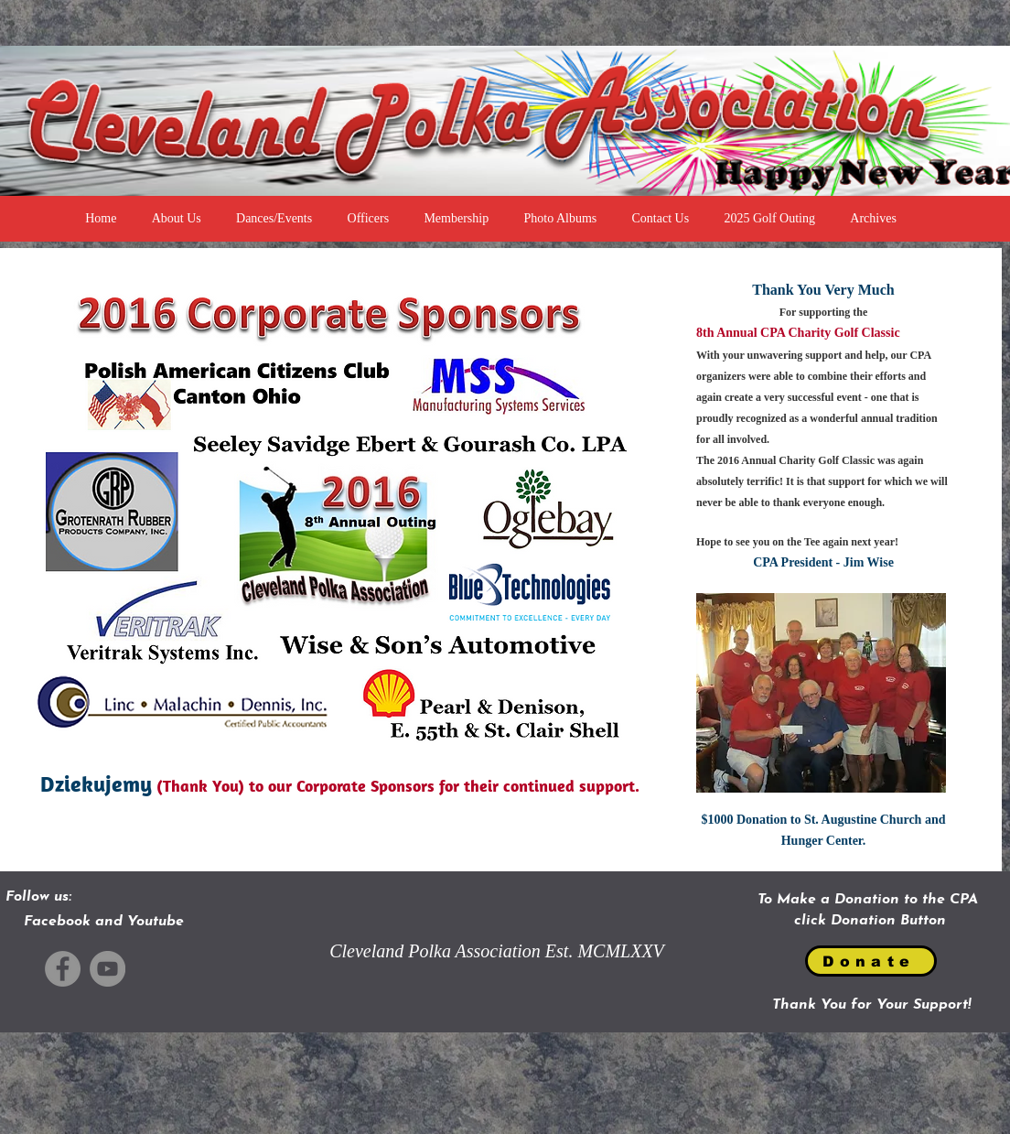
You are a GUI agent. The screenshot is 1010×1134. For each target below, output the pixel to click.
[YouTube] (107, 969)
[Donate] (871, 961)
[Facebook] (63, 969)
